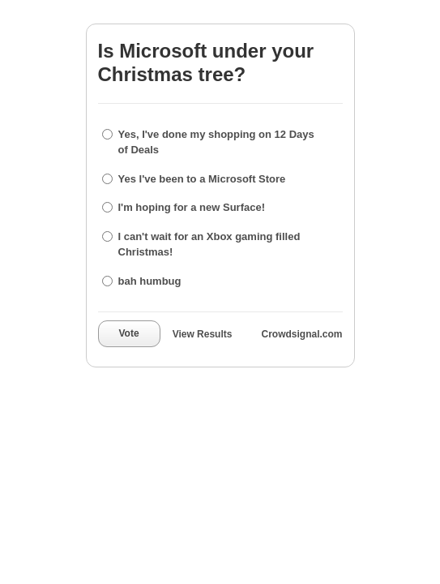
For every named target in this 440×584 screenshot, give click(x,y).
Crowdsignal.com (301, 334)
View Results (203, 334)
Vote (129, 333)
